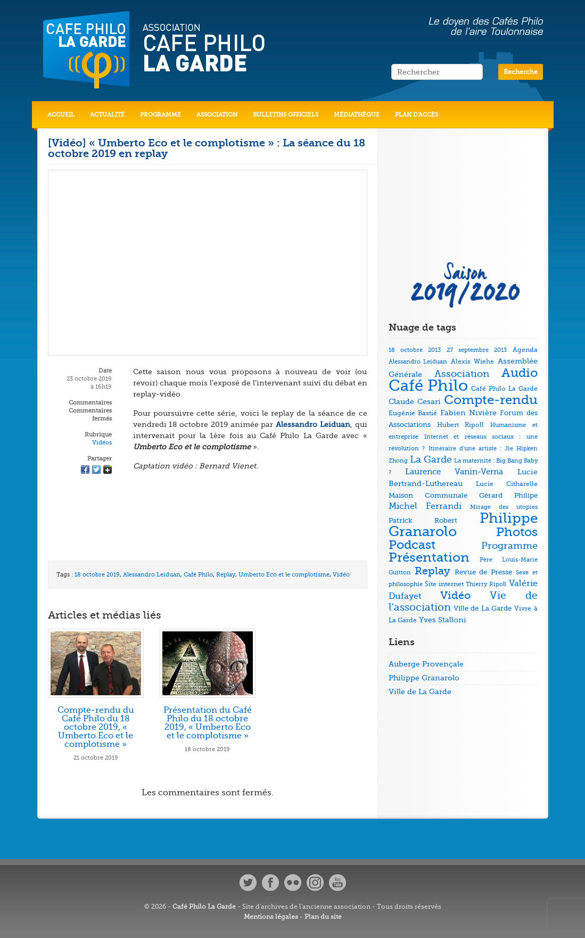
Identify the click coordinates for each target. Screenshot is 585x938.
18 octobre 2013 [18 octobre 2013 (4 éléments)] (415, 350)
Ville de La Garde (420, 691)
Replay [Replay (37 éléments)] (432, 571)
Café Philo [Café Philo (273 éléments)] (428, 385)
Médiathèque (357, 114)
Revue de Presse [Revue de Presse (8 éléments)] (483, 572)
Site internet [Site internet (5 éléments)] (444, 584)
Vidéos (102, 442)
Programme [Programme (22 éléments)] (509, 545)
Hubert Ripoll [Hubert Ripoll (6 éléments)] (460, 425)
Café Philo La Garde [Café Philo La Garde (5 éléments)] (504, 388)
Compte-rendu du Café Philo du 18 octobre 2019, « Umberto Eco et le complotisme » (95, 727)
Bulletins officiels (285, 114)
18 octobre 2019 (97, 574)
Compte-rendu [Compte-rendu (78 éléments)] (491, 400)
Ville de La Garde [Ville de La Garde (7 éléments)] (483, 608)
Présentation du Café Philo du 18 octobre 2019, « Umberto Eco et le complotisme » (207, 722)
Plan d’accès (416, 114)
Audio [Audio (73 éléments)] (519, 373)
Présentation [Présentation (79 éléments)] (429, 557)
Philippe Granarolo (424, 677)
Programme (160, 114)
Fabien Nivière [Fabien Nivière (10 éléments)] (468, 412)
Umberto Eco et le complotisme (283, 574)
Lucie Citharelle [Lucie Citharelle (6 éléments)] (507, 484)
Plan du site (323, 916)
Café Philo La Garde (204, 906)
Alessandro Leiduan (151, 574)
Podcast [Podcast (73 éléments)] (412, 545)
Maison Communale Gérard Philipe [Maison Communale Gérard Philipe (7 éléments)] (463, 495)
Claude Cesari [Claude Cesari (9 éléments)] (415, 401)
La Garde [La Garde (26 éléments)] (431, 459)
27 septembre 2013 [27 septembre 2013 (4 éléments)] (477, 350)
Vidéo (341, 574)
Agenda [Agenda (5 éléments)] (525, 350)
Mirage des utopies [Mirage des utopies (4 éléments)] (504, 507)
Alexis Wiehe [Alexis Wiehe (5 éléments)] (472, 361)
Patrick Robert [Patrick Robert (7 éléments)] (423, 520)
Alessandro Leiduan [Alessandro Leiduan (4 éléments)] (418, 361)
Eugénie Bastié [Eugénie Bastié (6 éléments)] (413, 413)
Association (216, 114)
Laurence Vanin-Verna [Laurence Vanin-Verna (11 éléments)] (454, 471)
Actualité (107, 114)
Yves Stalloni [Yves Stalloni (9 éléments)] (442, 619)
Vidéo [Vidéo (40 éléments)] (455, 595)
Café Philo (198, 574)
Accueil (61, 114)
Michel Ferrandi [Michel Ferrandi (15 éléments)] (425, 506)
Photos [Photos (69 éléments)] (517, 532)
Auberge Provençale (426, 664)
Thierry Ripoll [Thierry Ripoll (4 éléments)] (486, 584)
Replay (225, 574)
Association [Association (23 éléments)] (461, 373)
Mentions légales (271, 916)
